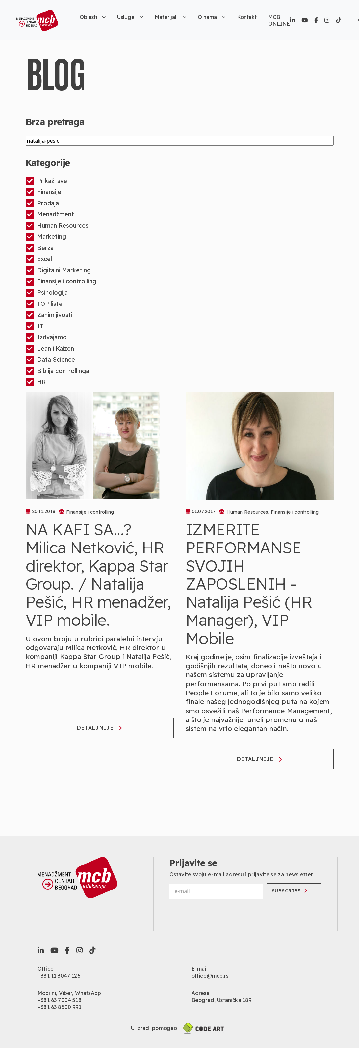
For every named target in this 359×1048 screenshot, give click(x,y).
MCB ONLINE (279, 20)
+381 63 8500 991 (59, 1007)
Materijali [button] (170, 17)
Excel (39, 259)
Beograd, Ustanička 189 (222, 1000)
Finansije (43, 192)
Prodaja (42, 203)
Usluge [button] (130, 17)
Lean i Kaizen (50, 349)
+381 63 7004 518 (60, 1000)
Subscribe (290, 891)
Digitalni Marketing (58, 270)
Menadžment (50, 214)
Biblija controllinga (57, 371)
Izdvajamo (46, 337)
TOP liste (44, 304)
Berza (40, 248)
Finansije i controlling (61, 282)
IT (34, 326)
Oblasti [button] (93, 17)
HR (36, 382)
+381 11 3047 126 (59, 975)
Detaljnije (99, 727)
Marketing (46, 237)
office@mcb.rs (210, 975)
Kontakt (247, 17)
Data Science (50, 360)
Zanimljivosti (49, 315)
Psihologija (47, 293)
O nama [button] (211, 17)
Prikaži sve (46, 181)
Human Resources (57, 226)
